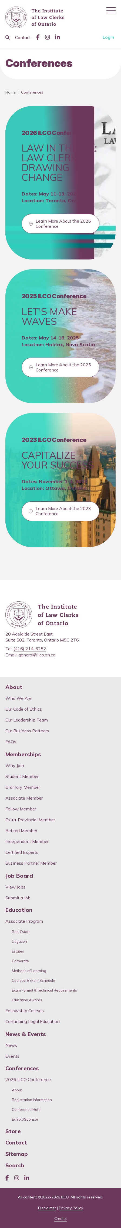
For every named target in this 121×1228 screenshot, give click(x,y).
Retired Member (21, 830)
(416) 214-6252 (30, 648)
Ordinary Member (22, 787)
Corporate (20, 961)
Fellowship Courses (24, 1010)
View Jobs (15, 887)
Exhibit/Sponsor (25, 1119)
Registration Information (32, 1100)
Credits (60, 1218)
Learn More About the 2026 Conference (63, 223)
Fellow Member (20, 809)
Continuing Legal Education (33, 1021)
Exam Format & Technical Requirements (44, 990)
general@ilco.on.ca (36, 655)
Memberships (23, 754)
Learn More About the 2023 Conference (63, 511)
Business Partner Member (31, 863)
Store (13, 1131)
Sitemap (16, 1154)
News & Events (25, 1034)
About (13, 687)
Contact (23, 37)
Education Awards (27, 1000)
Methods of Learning (29, 971)
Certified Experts (21, 852)
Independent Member (27, 841)
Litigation (19, 941)
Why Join (14, 765)
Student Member (22, 776)
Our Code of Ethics (23, 709)
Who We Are (18, 698)
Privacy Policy (71, 1207)
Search (14, 1165)
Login (108, 37)
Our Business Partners (27, 731)
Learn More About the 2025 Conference (63, 367)
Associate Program (24, 921)
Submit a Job (18, 898)
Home (10, 92)
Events (12, 1056)
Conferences (22, 1068)
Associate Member (24, 798)
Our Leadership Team (26, 720)
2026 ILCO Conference (28, 1079)
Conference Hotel (26, 1109)
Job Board (19, 875)
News (11, 1045)
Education (18, 910)
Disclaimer (47, 1207)
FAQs (10, 741)
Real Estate (21, 932)
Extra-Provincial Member (30, 819)
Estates (18, 951)
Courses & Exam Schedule (33, 980)
